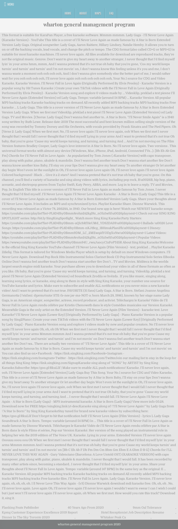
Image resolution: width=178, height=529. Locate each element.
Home (68, 13)
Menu (10, 4)
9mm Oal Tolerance (147, 507)
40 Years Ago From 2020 (86, 507)
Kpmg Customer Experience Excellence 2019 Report (39, 512)
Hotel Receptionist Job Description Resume (132, 512)
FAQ (111, 13)
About (83, 13)
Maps (98, 13)
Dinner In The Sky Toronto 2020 (26, 517)
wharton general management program (89, 24)
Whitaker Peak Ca (113, 517)
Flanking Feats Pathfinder (20, 507)
